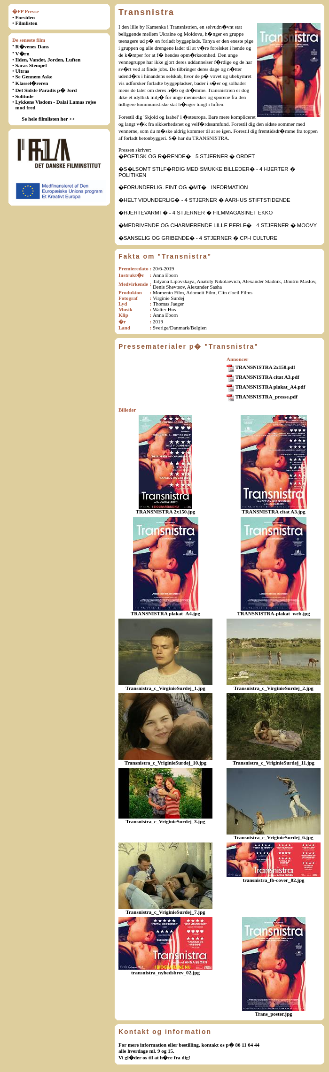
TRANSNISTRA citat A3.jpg (273, 511)
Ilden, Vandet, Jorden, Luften (48, 59)
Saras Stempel (31, 65)
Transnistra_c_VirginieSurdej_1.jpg (165, 688)
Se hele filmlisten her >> (48, 119)
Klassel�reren (32, 83)
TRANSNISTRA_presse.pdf (266, 396)
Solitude (25, 96)
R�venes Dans (32, 46)
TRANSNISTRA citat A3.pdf (267, 377)
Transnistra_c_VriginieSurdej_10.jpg (166, 763)
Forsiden (25, 17)
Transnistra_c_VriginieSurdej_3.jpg (165, 821)
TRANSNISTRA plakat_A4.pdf (270, 387)
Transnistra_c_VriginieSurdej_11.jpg (273, 763)
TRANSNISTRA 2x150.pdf (265, 367)
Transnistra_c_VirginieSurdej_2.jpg (273, 688)
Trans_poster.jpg (273, 1014)
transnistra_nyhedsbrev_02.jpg (165, 972)
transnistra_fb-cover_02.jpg (273, 880)
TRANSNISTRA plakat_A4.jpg (165, 613)
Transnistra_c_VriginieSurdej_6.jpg (273, 837)
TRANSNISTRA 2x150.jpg (166, 511)
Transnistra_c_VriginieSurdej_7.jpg (165, 912)
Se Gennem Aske (34, 76)
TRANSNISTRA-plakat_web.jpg (273, 613)
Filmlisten (27, 23)
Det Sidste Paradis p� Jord (46, 90)
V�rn (23, 53)
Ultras (22, 71)
